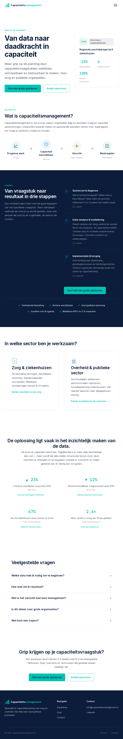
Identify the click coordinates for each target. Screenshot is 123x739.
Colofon (114, 733)
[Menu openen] (115, 5)
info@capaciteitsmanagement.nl (102, 707)
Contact (61, 717)
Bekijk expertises (56, 88)
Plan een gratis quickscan (22, 88)
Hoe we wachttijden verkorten (31, 495)
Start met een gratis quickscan (84, 290)
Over (59, 712)
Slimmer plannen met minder (91, 495)
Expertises (62, 707)
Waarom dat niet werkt (32, 527)
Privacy (104, 733)
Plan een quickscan (91, 527)
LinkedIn (91, 712)
